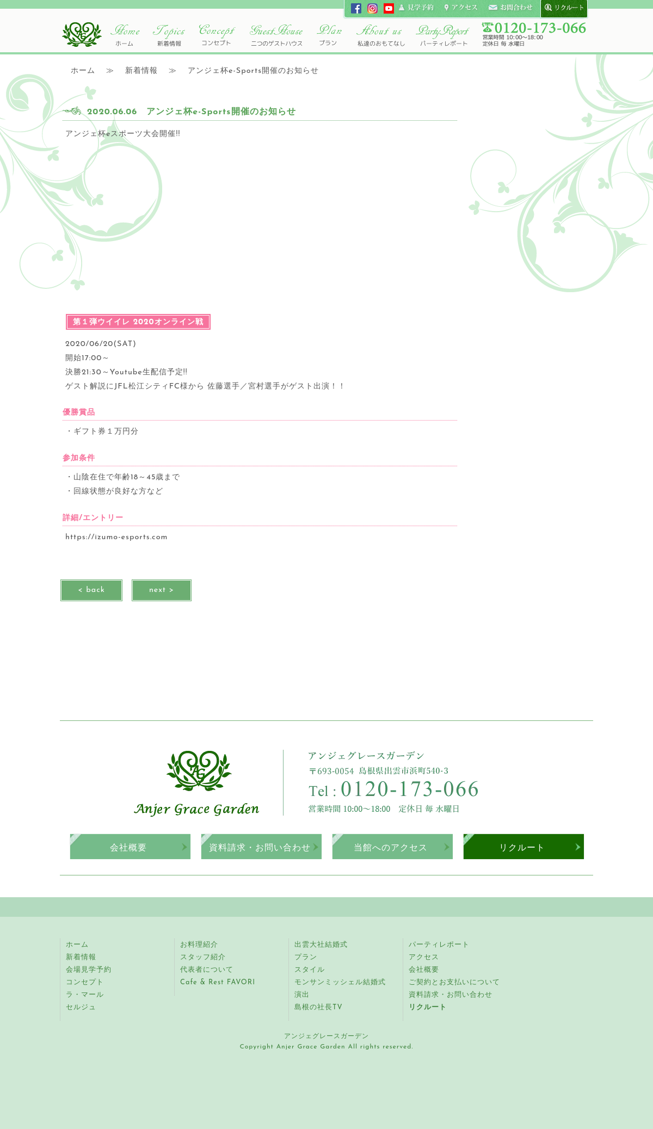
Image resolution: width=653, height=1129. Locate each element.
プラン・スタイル (329, 35)
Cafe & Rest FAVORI (217, 982)
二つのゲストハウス (276, 35)
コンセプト (217, 35)
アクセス (424, 957)
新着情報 (81, 957)
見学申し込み (417, 8)
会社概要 (128, 847)
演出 (302, 994)
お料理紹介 (199, 944)
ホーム (125, 35)
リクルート (522, 847)
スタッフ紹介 (203, 957)
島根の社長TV (318, 1007)
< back (91, 590)
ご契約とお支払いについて (454, 982)
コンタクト (510, 8)
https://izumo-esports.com (116, 537)
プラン (305, 957)
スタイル (309, 969)
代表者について (206, 969)
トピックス (168, 35)
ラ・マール (85, 994)
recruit (561, 8)
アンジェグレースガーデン (81, 34)
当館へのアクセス (391, 847)
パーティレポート (442, 35)
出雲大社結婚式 (321, 944)
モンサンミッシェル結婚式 (340, 982)
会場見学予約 (89, 969)
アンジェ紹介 (381, 35)
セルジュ (81, 1007)
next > (161, 590)
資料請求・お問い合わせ (260, 847)
